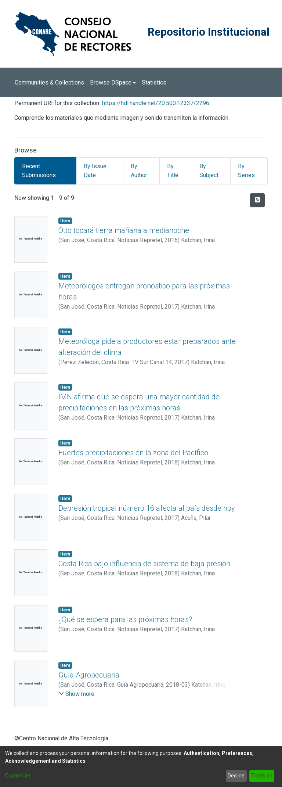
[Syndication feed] (257, 200)
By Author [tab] (139, 171)
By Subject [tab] (208, 171)
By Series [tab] (246, 171)
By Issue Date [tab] (95, 171)
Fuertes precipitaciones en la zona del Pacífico (133, 452)
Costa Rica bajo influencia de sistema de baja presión (144, 563)
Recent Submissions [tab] (39, 171)
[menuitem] (113, 82)
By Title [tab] (172, 171)
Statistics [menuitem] (154, 82)
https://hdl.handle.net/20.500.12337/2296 (155, 103)
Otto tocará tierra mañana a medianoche (123, 230)
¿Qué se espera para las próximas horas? (125, 619)
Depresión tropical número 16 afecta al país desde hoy (146, 508)
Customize (17, 776)
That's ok (261, 776)
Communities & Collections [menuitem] (49, 82)
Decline (236, 776)
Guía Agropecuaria (88, 675)
